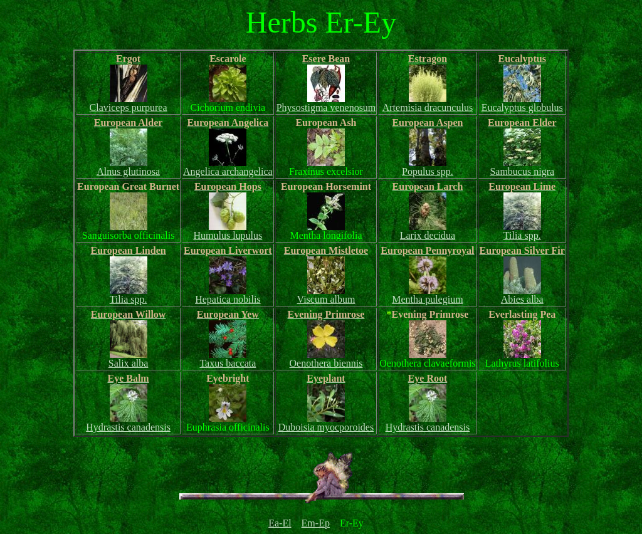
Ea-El (279, 523)
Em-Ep (316, 523)
